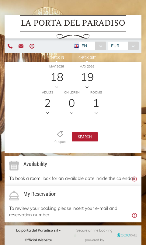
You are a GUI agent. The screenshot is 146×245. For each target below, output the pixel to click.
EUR (115, 46)
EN (84, 46)
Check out (87, 58)
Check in (57, 58)
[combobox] (92, 46)
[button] (85, 136)
